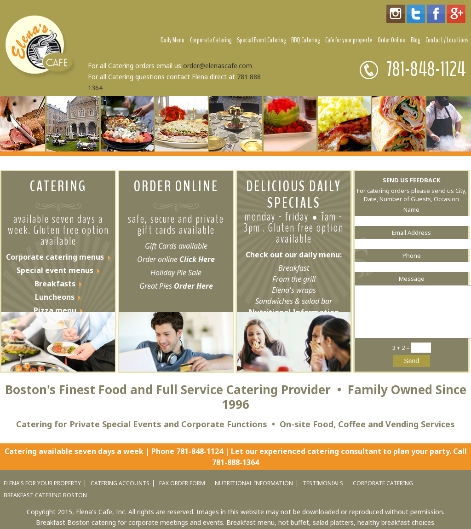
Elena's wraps (294, 290)
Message (412, 278)
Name (411, 209)
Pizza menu (55, 310)
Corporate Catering (210, 40)
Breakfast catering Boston (45, 495)
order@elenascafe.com (217, 65)
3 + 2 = (401, 347)
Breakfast (293, 268)
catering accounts (120, 483)
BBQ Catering (305, 40)
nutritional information (254, 483)
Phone (411, 255)
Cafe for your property (348, 40)
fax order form (182, 483)
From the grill (294, 279)
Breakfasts (54, 284)
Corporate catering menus (55, 257)
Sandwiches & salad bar (293, 301)
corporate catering (383, 483)
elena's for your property (42, 483)
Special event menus (55, 270)
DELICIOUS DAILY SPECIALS (293, 194)
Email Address (411, 232)
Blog (415, 40)
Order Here (192, 286)
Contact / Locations (446, 40)
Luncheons (55, 297)
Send (411, 361)
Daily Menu (172, 40)
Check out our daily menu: (294, 255)
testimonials (323, 483)
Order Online (391, 40)
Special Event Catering (261, 40)
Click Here (197, 259)
